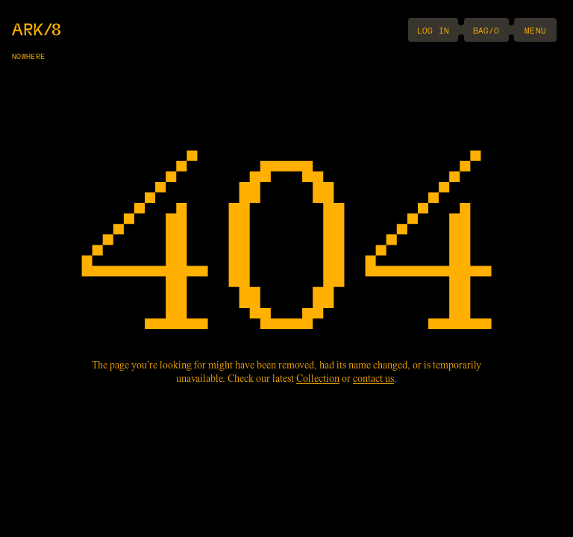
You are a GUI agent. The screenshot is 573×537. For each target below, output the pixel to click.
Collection (317, 379)
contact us (373, 379)
